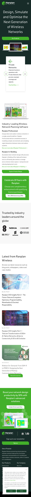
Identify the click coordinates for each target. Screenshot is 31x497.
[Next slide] (25, 74)
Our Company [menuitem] (21, 463)
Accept (11, 490)
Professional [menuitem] (5, 465)
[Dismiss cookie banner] (26, 470)
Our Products (15, 38)
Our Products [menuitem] (6, 463)
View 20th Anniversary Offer (15, 195)
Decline (21, 490)
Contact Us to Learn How (15, 407)
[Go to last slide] (6, 74)
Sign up (15, 443)
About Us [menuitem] (19, 465)
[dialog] (15, 480)
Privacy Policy (12, 480)
